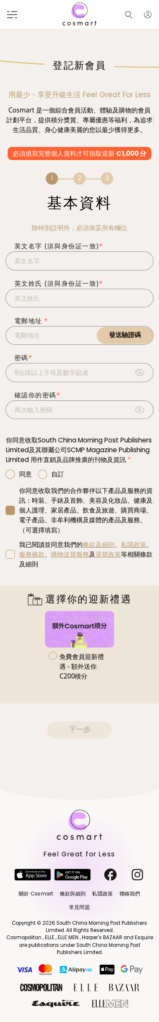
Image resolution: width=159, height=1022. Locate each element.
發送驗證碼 (125, 334)
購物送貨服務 (70, 554)
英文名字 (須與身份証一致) (58, 246)
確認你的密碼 (37, 395)
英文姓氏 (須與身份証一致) (58, 283)
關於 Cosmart (36, 893)
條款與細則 (73, 893)
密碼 (23, 357)
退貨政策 (108, 554)
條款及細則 (98, 544)
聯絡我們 (130, 893)
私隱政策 (133, 544)
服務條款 (32, 554)
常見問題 (79, 907)
